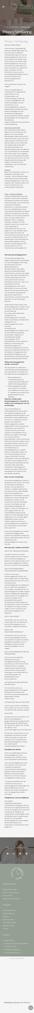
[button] (3, 6)
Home (7, 27)
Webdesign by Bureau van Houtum (17, 1002)
